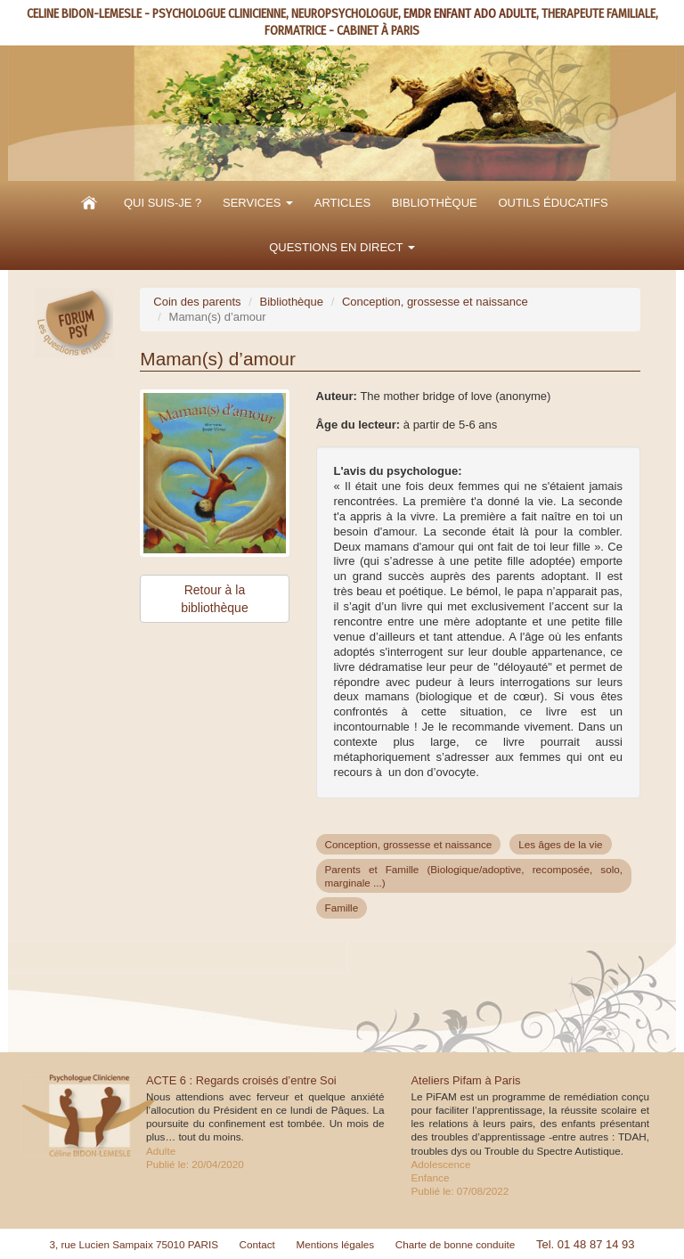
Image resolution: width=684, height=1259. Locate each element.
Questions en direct (342, 247)
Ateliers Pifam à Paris (466, 1080)
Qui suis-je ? (162, 202)
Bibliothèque (434, 202)
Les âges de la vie (560, 844)
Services (258, 202)
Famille (342, 907)
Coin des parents (196, 301)
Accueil (89, 203)
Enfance (430, 1177)
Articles (342, 202)
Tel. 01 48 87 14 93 (585, 1244)
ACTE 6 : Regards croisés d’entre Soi (241, 1080)
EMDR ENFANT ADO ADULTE (469, 13)
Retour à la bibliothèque (214, 599)
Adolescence (441, 1164)
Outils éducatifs (552, 202)
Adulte (160, 1151)
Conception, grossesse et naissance (435, 301)
